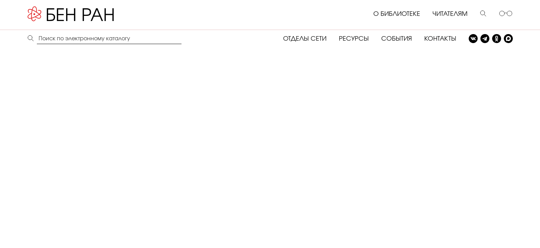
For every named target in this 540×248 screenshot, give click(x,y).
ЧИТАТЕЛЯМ (450, 14)
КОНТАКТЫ (440, 39)
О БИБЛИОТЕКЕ (396, 14)
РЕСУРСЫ (354, 39)
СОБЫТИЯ (396, 39)
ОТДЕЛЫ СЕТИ (304, 39)
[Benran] (81, 14)
